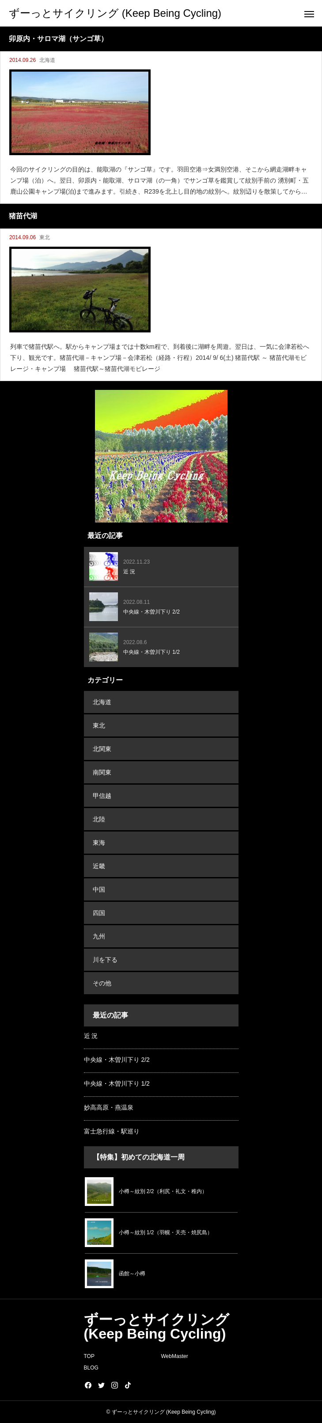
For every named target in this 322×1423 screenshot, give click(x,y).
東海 (99, 842)
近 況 (91, 1035)
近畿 (99, 866)
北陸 (99, 819)
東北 (44, 237)
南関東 (102, 772)
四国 (99, 912)
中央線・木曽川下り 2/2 (117, 1059)
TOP (89, 1356)
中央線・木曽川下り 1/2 (117, 1083)
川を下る (105, 959)
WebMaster (174, 1356)
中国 (99, 889)
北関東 (102, 748)
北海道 (47, 60)
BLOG (91, 1368)
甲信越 (102, 795)
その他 (102, 983)
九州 (99, 936)
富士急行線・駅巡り (112, 1131)
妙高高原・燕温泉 (108, 1107)
